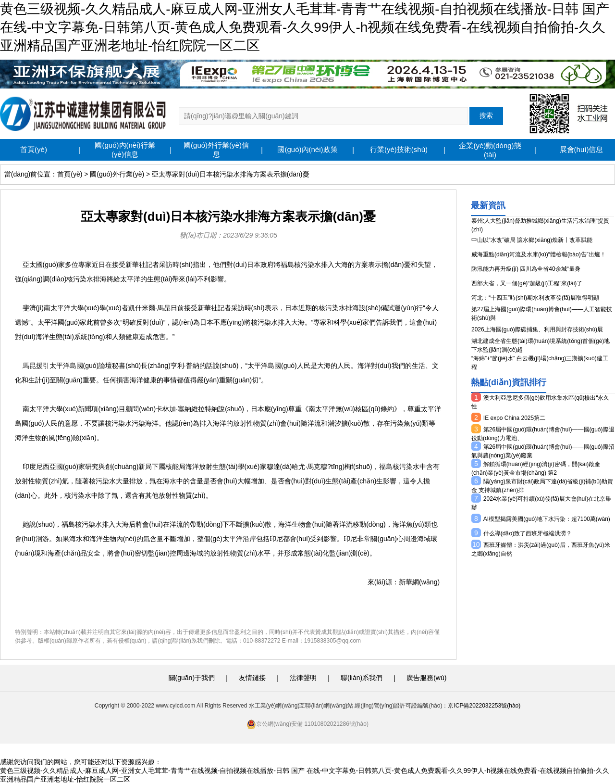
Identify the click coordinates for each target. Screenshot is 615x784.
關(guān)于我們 (192, 678)
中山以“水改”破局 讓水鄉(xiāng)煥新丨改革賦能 (531, 240)
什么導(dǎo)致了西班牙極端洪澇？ (527, 533)
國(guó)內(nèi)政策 (307, 149)
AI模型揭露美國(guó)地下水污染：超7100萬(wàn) (546, 519)
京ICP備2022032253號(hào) (484, 705)
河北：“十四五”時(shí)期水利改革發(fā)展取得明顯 (535, 297)
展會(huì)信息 (581, 149)
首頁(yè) (33, 149)
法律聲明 (303, 678)
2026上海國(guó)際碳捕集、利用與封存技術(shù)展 (537, 329)
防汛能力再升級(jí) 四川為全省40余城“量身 (525, 269)
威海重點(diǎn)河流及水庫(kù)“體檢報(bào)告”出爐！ (538, 254)
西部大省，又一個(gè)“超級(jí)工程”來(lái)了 (526, 283)
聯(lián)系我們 (361, 678)
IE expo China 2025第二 (514, 418)
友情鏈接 (252, 678)
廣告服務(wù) (426, 678)
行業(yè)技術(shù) (399, 149)
